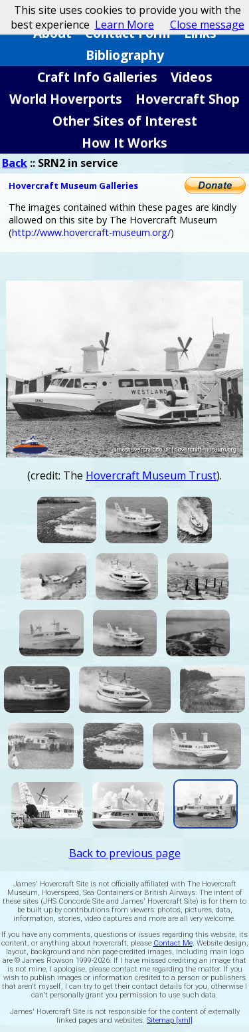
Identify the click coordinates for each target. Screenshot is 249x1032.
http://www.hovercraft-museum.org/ (91, 232)
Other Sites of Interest (124, 121)
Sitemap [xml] (170, 1020)
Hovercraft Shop (187, 99)
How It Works (124, 143)
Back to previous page (125, 853)
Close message (207, 24)
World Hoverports (65, 99)
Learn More (124, 24)
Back (14, 163)
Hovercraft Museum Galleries (73, 186)
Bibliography (125, 55)
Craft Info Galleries (97, 77)
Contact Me (173, 943)
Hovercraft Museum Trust (151, 475)
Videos (191, 77)
